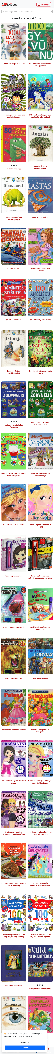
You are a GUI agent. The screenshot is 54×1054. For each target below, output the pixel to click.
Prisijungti (43, 4)
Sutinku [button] (25, 1048)
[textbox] (27, 11)
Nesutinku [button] (24, 1042)
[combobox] (27, 11)
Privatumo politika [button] (24, 1037)
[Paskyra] (48, 1050)
